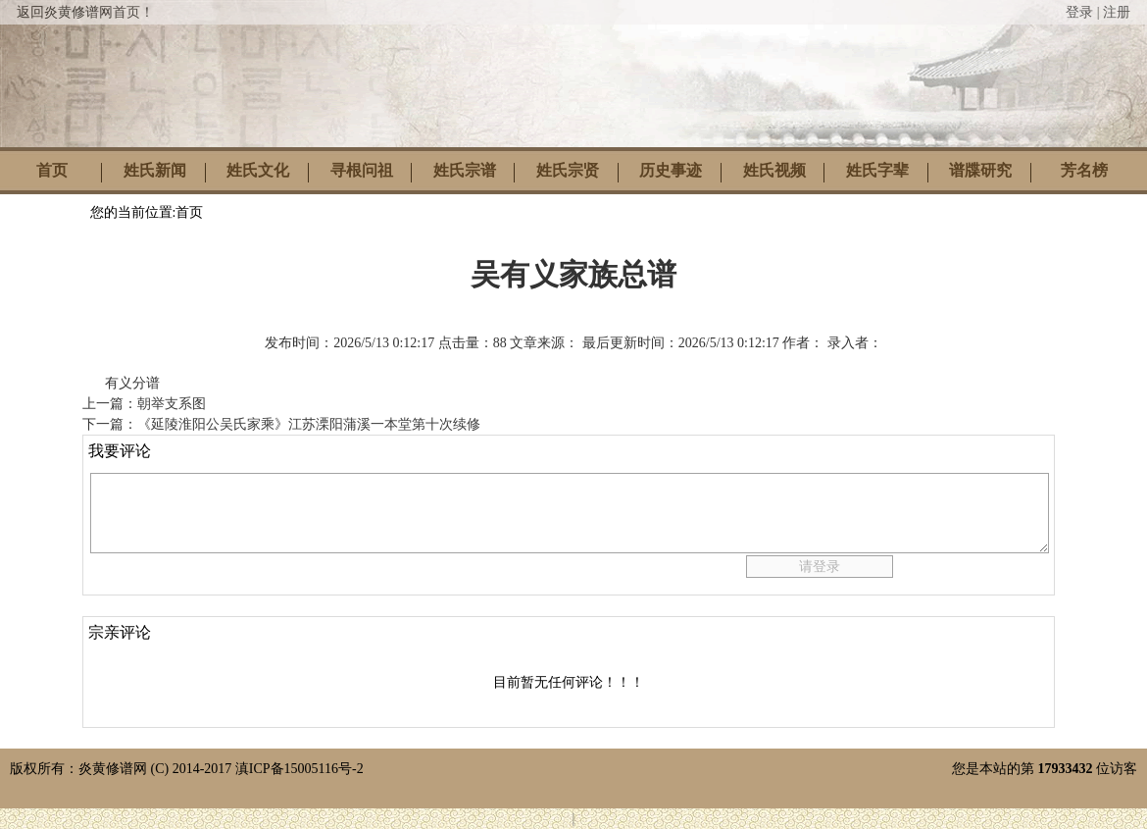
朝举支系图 (171, 403)
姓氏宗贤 (567, 170)
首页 (52, 170)
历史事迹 (670, 170)
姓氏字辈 (877, 170)
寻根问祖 (361, 170)
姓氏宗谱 (464, 170)
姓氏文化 (257, 170)
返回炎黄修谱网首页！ (85, 12)
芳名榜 (1084, 170)
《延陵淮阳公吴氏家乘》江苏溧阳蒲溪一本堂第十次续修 (308, 424)
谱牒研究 (980, 170)
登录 (1079, 12)
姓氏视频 (774, 170)
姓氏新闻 (155, 170)
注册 (1116, 12)
